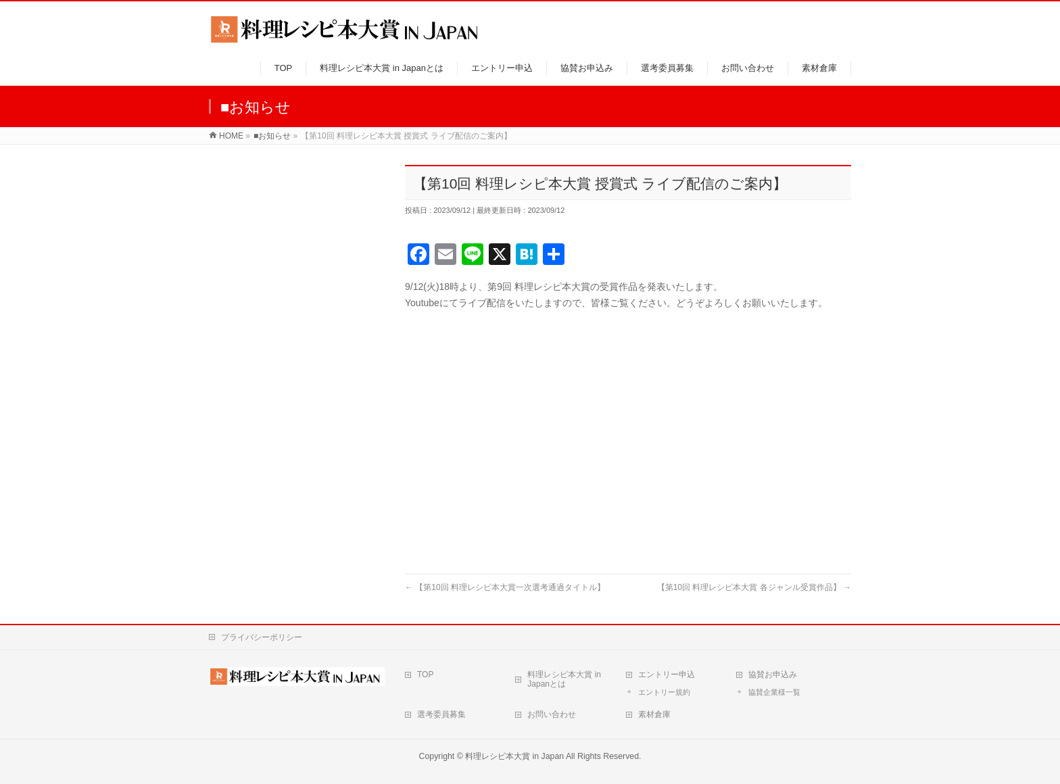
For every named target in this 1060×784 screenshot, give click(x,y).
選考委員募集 (441, 714)
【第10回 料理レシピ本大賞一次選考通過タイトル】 (505, 587)
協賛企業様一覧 (774, 692)
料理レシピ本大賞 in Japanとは (564, 679)
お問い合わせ (551, 714)
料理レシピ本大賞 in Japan (514, 756)
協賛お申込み (772, 674)
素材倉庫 (654, 714)
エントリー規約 (664, 692)
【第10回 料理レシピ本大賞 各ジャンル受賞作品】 (754, 587)
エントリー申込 (666, 674)
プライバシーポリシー (261, 637)
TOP (425, 674)
